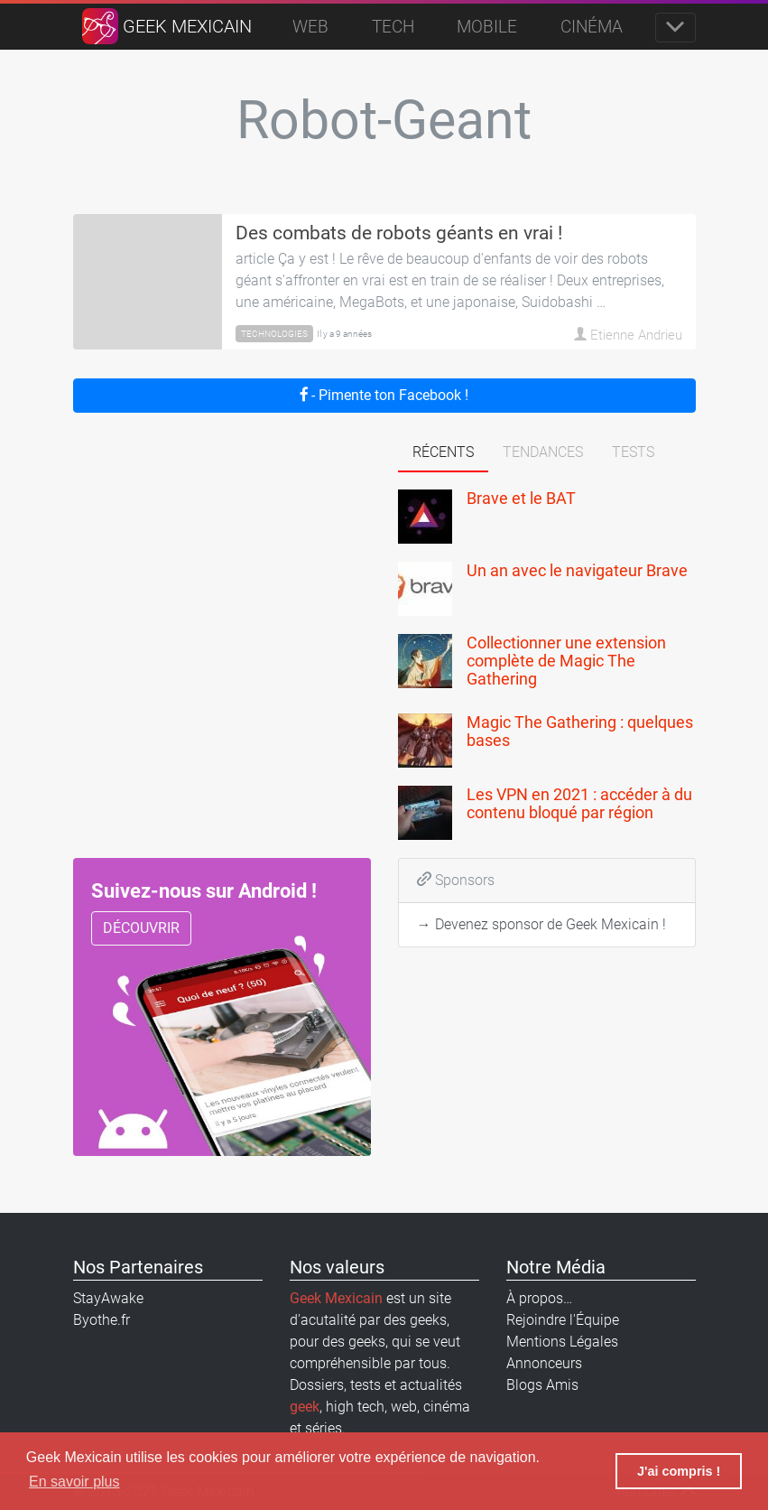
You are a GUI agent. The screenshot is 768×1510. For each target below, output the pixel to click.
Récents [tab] (443, 452)
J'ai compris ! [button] (678, 1471)
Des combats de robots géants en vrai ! (399, 233)
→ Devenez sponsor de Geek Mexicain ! (541, 924)
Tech (393, 26)
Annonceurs (544, 1363)
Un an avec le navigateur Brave (577, 570)
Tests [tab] (633, 452)
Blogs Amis (542, 1384)
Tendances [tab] (543, 452)
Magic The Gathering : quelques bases (580, 731)
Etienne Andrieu (628, 333)
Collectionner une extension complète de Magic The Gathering (566, 660)
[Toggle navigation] (675, 27)
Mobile (487, 26)
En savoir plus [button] (74, 1481)
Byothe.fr (101, 1319)
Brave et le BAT (521, 498)
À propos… (539, 1298)
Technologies (274, 334)
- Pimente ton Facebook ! (384, 395)
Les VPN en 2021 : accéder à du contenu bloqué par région (579, 803)
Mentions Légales (562, 1341)
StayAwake (108, 1298)
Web (310, 26)
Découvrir (141, 928)
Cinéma (591, 26)
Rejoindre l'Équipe (562, 1319)
